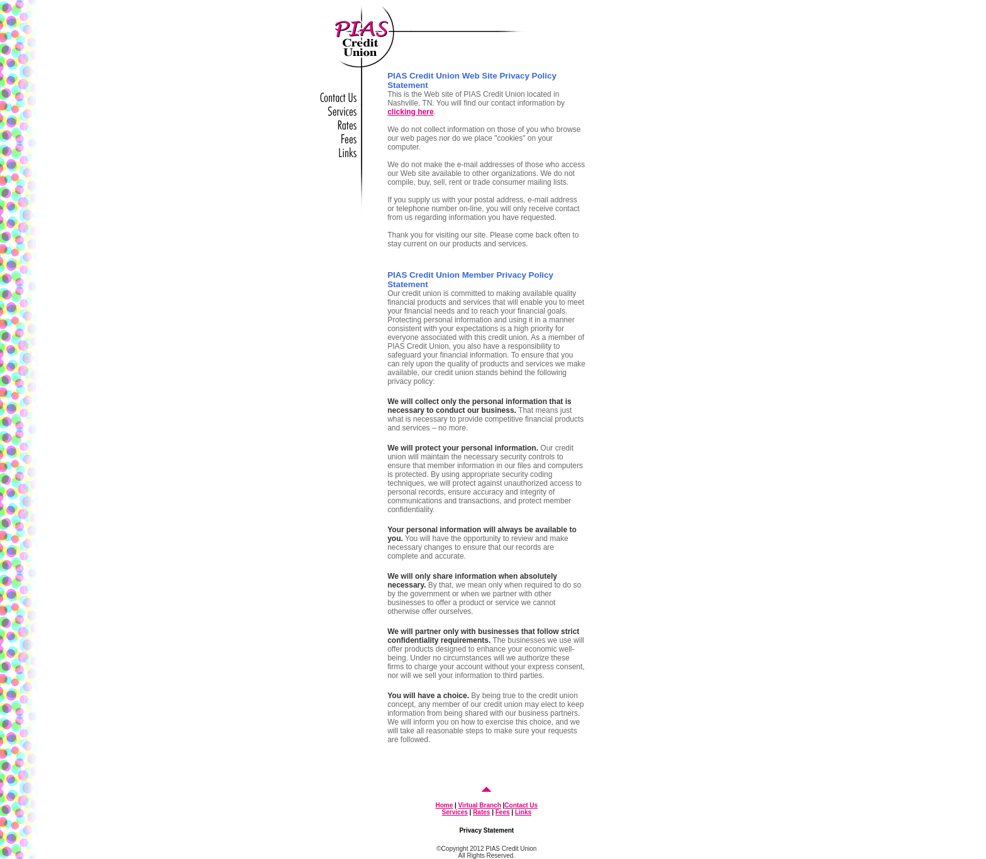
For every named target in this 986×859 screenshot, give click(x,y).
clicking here (410, 111)
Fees (503, 812)
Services (455, 812)
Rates (481, 812)
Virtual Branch (479, 805)
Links (523, 812)
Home (444, 805)
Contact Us (521, 805)
